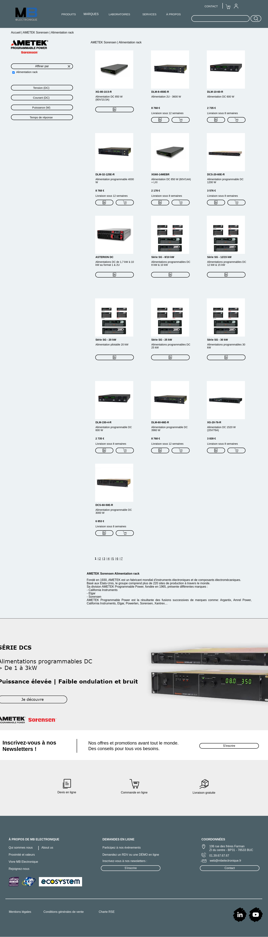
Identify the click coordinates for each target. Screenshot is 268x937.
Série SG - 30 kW (217, 339)
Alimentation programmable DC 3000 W (113, 511)
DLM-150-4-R (103, 422)
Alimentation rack (27, 72)
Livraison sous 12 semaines (167, 113)
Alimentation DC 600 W (220, 96)
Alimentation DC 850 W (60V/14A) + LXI (171, 181)
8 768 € (155, 107)
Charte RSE (107, 911)
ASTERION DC (104, 257)
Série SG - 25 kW (161, 339)
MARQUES (91, 14)
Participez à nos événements (122, 847)
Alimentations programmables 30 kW (226, 346)
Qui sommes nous (21, 847)
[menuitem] (236, 6)
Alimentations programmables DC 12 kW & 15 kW (226, 263)
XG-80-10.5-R (103, 91)
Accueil (16, 32)
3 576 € (211, 190)
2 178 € (155, 190)
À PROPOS (173, 14)
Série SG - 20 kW (105, 339)
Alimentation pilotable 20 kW (111, 344)
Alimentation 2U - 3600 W (166, 96)
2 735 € (211, 107)
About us (47, 847)
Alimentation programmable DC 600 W (113, 429)
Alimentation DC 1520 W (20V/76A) (221, 429)
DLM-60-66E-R (160, 422)
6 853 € (99, 521)
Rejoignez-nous (19, 868)
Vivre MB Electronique (23, 861)
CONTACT (211, 6)
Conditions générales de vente (64, 911)
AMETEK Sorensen (36, 32)
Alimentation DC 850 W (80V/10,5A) (109, 98)
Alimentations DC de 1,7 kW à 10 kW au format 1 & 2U (114, 263)
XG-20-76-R (214, 422)
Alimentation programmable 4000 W (114, 181)
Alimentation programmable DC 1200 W (225, 181)
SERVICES (149, 14)
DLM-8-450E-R (160, 91)
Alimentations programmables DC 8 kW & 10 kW (170, 263)
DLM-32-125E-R (105, 174)
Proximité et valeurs (22, 854)
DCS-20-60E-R (216, 174)
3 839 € (211, 438)
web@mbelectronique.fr (225, 860)
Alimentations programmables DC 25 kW (170, 346)
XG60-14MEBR (160, 174)
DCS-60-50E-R (104, 504)
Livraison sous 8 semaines (222, 113)
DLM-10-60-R (215, 91)
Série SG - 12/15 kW (219, 257)
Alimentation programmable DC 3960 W (169, 429)
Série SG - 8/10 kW (162, 257)
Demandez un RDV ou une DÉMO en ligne (131, 854)
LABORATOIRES (119, 14)
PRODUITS (68, 14)
